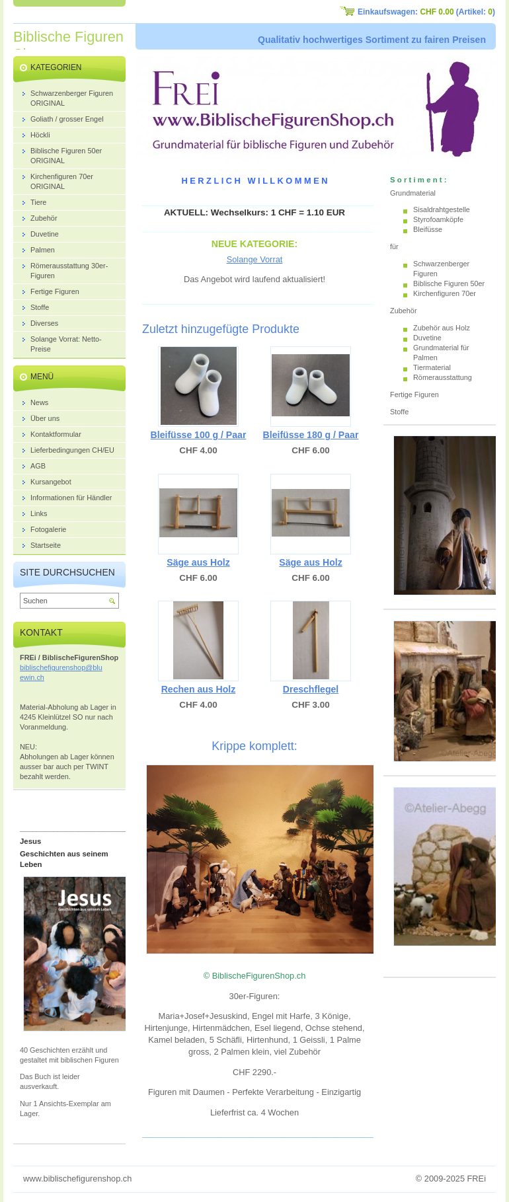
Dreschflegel (311, 689)
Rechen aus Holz (198, 689)
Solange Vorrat (255, 259)
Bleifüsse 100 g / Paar (199, 435)
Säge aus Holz (198, 562)
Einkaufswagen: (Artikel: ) (426, 12)
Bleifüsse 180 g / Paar (311, 435)
